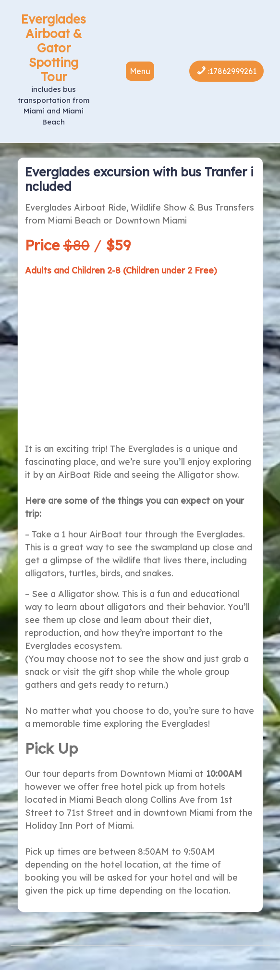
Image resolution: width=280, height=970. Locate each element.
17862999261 (232, 71)
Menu (140, 71)
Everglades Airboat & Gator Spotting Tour (53, 48)
